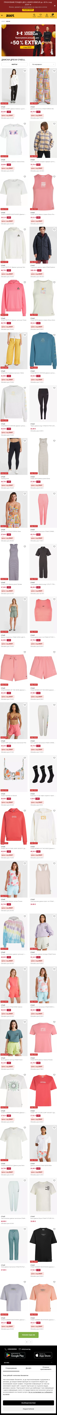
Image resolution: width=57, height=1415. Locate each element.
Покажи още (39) (28, 1335)
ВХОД (46, 15)
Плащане (52, 15)
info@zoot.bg (26, 1349)
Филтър (14, 64)
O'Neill (3, 107)
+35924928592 (12, 1349)
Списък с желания (40, 15)
